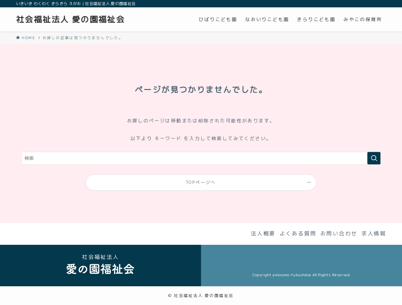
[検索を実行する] (374, 158)
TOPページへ (201, 182)
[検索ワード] (201, 158)
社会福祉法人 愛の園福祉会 (70, 19)
